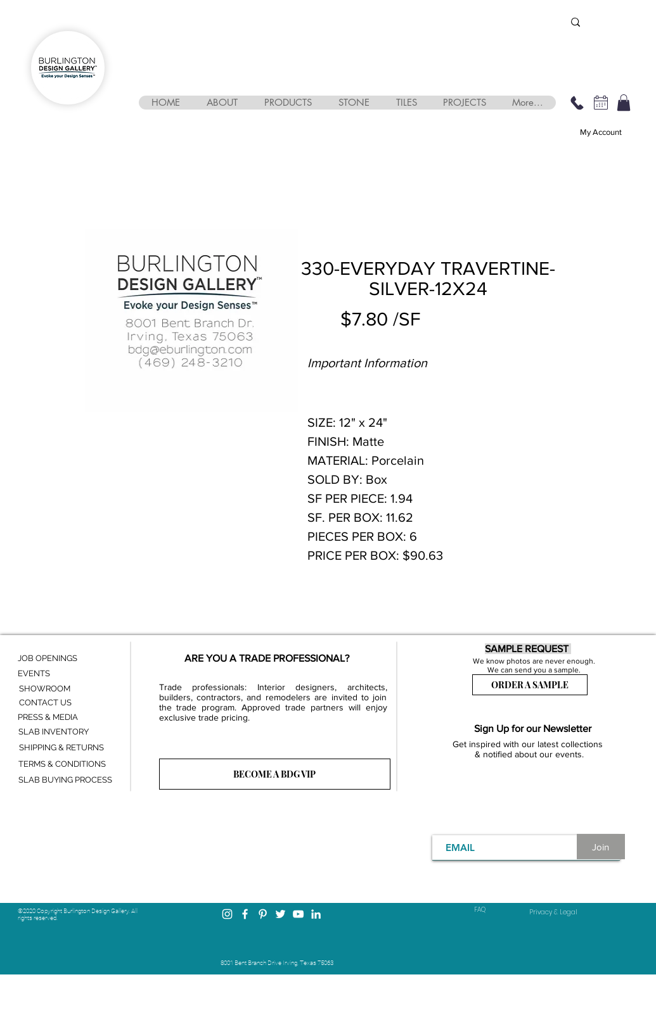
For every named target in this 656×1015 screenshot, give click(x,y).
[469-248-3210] (577, 102)
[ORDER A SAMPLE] (530, 684)
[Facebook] (245, 914)
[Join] (601, 846)
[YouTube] (298, 914)
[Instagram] (227, 914)
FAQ (480, 909)
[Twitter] (280, 914)
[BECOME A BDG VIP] (274, 774)
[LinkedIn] (316, 914)
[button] (222, 103)
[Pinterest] (262, 914)
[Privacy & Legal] (553, 912)
